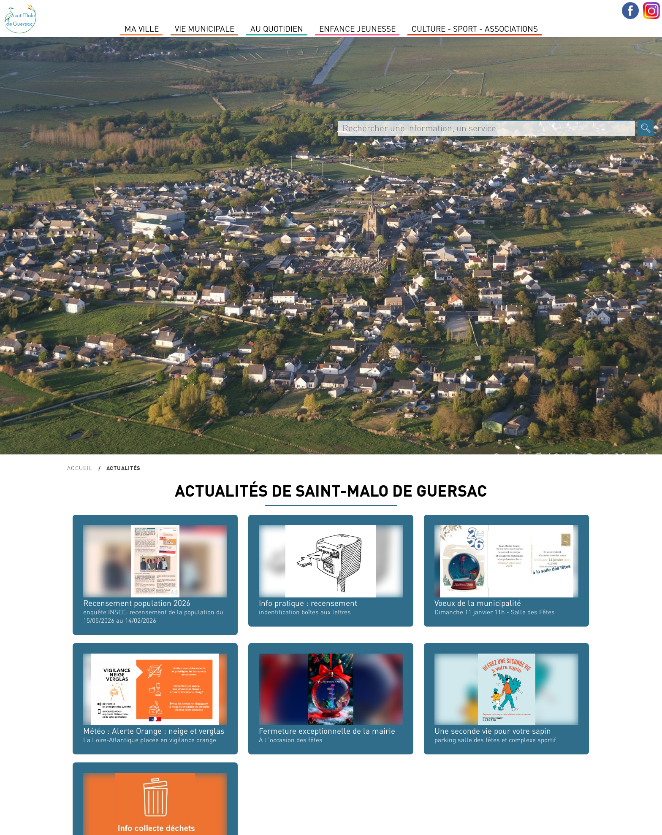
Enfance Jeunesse (357, 28)
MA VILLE (142, 28)
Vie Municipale (204, 28)
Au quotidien (276, 28)
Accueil (79, 467)
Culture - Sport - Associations (475, 28)
